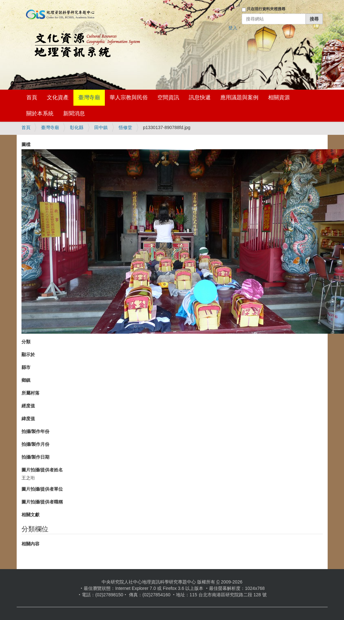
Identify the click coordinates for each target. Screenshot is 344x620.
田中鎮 (101, 127)
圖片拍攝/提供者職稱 (42, 501)
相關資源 (279, 97)
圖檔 (25, 144)
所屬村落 (30, 393)
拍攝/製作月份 (35, 444)
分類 (25, 341)
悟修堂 (125, 127)
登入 (232, 27)
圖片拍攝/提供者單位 (42, 489)
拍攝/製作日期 (35, 457)
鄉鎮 (25, 380)
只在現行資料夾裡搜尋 (266, 9)
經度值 (28, 405)
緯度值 (28, 418)
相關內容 (30, 543)
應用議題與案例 (239, 97)
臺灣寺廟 (89, 97)
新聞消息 (74, 113)
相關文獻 (30, 514)
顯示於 (28, 354)
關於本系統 (40, 113)
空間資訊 (168, 97)
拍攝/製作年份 (35, 431)
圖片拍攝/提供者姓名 (42, 469)
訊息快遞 (200, 97)
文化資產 (58, 97)
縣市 (25, 367)
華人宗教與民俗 (129, 97)
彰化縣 (76, 127)
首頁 (31, 97)
